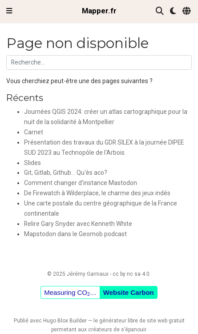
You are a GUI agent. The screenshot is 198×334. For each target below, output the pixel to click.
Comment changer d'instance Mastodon (80, 182)
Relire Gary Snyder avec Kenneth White (78, 223)
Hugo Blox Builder (65, 321)
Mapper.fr (99, 11)
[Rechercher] (160, 11)
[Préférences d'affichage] (173, 11)
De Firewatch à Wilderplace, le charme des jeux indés (97, 193)
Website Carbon (128, 292)
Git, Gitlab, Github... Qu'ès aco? (65, 172)
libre (133, 321)
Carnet (33, 132)
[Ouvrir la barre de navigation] (9, 11)
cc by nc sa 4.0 (131, 274)
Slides (32, 162)
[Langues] (187, 11)
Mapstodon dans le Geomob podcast (75, 233)
